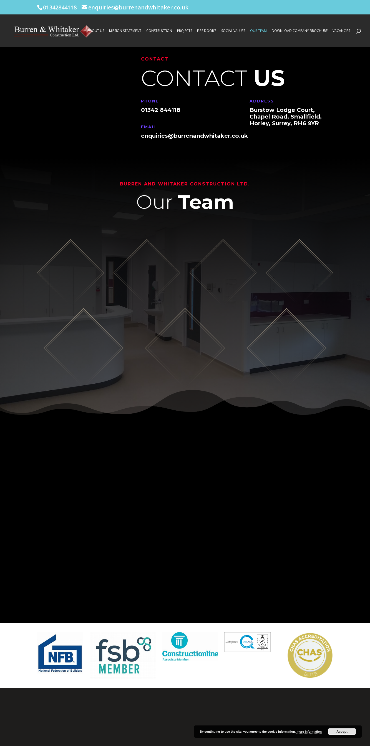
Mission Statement (125, 31)
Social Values (233, 31)
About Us (95, 31)
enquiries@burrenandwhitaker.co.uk (194, 135)
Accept (342, 732)
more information (308, 731)
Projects (184, 31)
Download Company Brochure (300, 31)
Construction (159, 31)
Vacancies (341, 31)
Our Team (258, 31)
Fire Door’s (206, 31)
